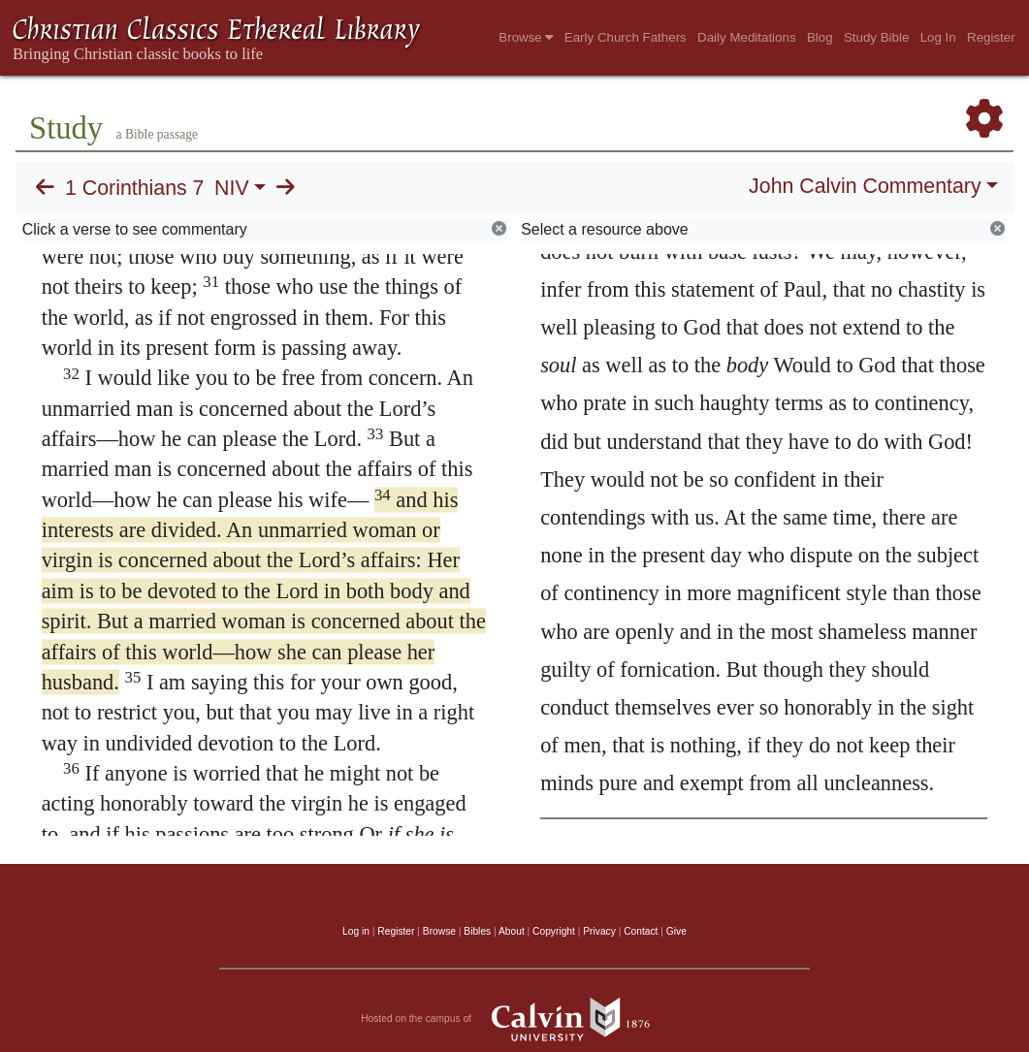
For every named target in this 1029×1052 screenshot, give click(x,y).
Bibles (477, 931)
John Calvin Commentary (865, 186)
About (511, 931)
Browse (525, 37)
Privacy (599, 931)
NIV (231, 188)
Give (676, 931)
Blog (820, 37)
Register (991, 37)
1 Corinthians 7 (134, 188)
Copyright (553, 931)
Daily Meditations (746, 37)
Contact (641, 931)
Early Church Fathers (625, 37)
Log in (356, 931)
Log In (938, 37)
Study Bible (876, 37)
